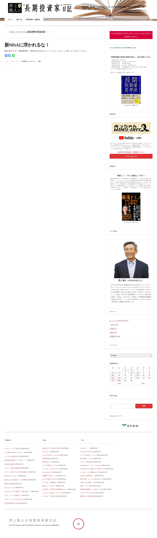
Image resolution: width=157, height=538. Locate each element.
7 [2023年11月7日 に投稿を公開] (119, 375)
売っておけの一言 (47, 474)
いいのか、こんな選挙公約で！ (89, 474)
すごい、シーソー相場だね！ (13, 497)
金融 (39, 63)
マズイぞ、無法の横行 (86, 464)
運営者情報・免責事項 (33, 19)
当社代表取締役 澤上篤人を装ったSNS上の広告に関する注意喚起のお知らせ (131, 37)
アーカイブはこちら (131, 158)
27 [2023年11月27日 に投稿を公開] (113, 382)
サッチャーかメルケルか (87, 495)
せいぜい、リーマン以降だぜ (13, 450)
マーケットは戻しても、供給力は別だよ (16, 474)
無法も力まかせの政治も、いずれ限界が (16, 482)
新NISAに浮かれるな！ (27, 46)
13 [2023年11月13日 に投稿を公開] (112, 377)
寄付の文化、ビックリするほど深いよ (91, 481)
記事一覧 (19, 19)
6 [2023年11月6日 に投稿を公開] (112, 375)
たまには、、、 (84, 450)
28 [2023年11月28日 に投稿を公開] (119, 382)
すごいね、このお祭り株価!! (50, 498)
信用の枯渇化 (46, 460)
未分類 (112, 331)
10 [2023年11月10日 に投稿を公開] (137, 375)
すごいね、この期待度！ (49, 484)
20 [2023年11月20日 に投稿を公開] (113, 380)
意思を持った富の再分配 (87, 498)
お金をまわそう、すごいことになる (90, 467)
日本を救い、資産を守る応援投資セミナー (54, 491)
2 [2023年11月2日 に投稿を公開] (131, 372)
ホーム (10, 19)
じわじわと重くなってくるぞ (50, 457)
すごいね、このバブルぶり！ (50, 471)
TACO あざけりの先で (86, 453)
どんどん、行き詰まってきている (52, 495)
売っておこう (46, 453)
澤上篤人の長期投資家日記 (33, 522)
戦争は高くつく (47, 464)
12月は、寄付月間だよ (87, 477)
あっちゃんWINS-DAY (117, 323)
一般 (111, 327)
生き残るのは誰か (10, 466)
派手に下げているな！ (11, 478)
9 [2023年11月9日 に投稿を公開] (131, 375)
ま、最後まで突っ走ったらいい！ (14, 454)
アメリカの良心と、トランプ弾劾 (90, 457)
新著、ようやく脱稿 (86, 488)
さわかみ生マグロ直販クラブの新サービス (92, 471)
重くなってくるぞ (10, 489)
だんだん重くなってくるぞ (50, 467)
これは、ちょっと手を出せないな (14, 501)
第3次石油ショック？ (86, 460)
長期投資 (113, 338)
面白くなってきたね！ (48, 488)
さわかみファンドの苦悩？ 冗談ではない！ (18, 493)
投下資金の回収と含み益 (12, 505)
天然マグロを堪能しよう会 (88, 484)
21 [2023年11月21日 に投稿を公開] (119, 380)
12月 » (143, 385)
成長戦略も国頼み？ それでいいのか (91, 491)
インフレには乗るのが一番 (12, 458)
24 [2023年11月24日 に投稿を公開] (137, 380)
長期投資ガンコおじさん (28, 63)
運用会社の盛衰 (9, 485)
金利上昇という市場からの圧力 (51, 450)
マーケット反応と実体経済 (12, 470)
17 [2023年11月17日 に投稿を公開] (137, 377)
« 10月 (119, 385)
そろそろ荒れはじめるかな (50, 481)
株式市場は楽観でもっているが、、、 (16, 462)
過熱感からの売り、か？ (49, 477)
